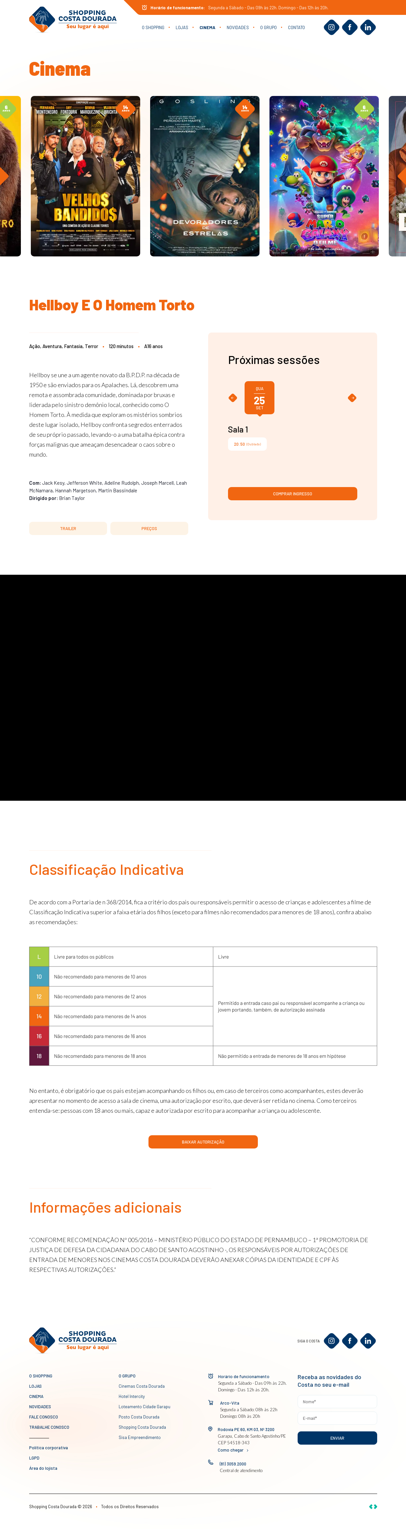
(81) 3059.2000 (233, 1463)
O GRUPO (268, 27)
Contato (296, 27)
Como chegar (233, 1450)
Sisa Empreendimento (140, 1437)
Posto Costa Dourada (139, 1416)
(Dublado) (247, 444)
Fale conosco (43, 1416)
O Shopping (153, 27)
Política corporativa (48, 1447)
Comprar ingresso (292, 493)
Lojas (182, 27)
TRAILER (68, 528)
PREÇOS (149, 528)
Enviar (337, 1438)
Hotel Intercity (132, 1396)
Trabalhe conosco (49, 1427)
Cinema (207, 27)
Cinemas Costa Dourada (142, 1386)
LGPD (34, 1458)
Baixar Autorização (203, 1142)
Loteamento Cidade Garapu (144, 1406)
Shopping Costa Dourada (142, 1427)
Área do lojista (43, 1468)
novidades (238, 27)
